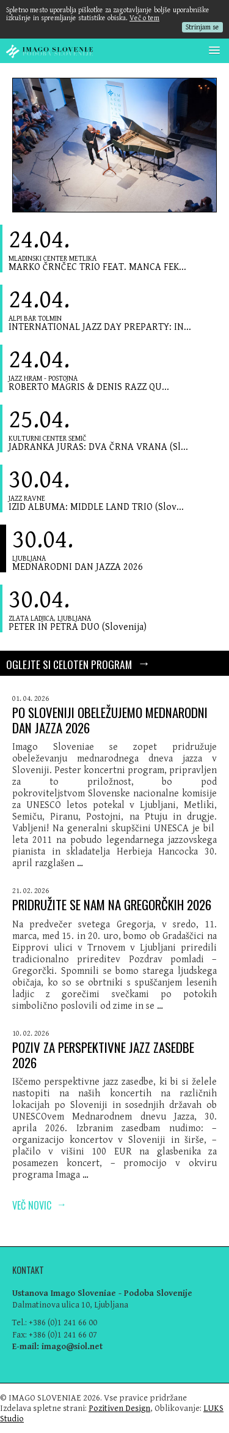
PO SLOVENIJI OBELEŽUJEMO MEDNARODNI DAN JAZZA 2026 (110, 720)
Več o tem (144, 18)
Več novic (39, 1204)
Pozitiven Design (119, 1408)
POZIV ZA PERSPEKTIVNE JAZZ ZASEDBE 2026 (103, 1055)
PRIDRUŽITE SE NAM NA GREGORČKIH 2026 (111, 904)
